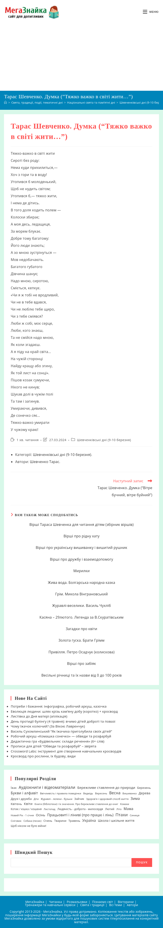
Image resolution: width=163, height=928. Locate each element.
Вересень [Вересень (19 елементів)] (101, 793)
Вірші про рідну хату (81, 536)
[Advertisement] (81, 57)
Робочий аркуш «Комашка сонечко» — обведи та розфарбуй (61, 736)
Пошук (141, 862)
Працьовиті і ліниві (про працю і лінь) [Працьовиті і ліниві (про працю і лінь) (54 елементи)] (80, 814)
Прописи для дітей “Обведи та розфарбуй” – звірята (53, 746)
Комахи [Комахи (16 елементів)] (124, 804)
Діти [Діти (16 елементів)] (36, 799)
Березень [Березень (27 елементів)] (144, 788)
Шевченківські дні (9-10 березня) (104, 440)
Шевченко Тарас (44, 461)
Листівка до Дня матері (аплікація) (39, 716)
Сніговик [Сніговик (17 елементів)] (16, 820)
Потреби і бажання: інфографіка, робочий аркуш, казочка (58, 706)
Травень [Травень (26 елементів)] (74, 821)
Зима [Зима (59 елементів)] (135, 798)
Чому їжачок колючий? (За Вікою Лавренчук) (48, 726)
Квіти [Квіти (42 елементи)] (28, 803)
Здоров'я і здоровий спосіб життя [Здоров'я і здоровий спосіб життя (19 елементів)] (107, 799)
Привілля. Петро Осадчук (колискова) (82, 652)
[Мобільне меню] (151, 12)
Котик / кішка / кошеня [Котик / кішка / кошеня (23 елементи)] (26, 809)
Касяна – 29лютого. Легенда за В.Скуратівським (81, 617)
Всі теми (115, 905)
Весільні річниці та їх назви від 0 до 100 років (81, 675)
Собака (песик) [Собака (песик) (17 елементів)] (32, 820)
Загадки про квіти (81, 628)
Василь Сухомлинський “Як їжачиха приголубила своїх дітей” (61, 731)
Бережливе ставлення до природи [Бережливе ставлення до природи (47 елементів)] (106, 787)
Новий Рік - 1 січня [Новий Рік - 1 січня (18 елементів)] (22, 815)
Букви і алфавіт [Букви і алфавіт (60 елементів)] (24, 792)
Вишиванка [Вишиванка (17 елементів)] (129, 793)
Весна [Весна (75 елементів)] (114, 792)
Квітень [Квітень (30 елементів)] (16, 804)
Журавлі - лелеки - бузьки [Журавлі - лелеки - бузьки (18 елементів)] (57, 799)
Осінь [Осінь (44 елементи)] (40, 815)
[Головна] (5, 102)
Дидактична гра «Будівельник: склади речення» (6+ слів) (57, 741)
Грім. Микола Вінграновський (81, 594)
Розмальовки (77, 902)
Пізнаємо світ (102, 902)
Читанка (55, 902)
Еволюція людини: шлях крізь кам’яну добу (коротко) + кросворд (64, 711)
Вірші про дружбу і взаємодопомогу (81, 559)
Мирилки (81, 570)
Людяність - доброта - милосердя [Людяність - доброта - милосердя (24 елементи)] (80, 809)
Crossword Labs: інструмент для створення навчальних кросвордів (66, 751)
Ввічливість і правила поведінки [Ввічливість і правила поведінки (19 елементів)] (60, 793)
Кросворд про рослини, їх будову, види (43, 756)
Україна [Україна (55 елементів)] (89, 820)
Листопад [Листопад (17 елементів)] (49, 809)
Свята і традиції (92, 905)
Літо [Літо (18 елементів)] (119, 809)
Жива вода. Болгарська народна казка (81, 582)
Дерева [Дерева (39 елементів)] (144, 793)
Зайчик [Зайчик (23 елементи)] (79, 799)
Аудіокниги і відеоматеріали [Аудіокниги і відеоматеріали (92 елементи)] (47, 787)
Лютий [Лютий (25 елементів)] (109, 809)
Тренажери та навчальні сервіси (50, 905)
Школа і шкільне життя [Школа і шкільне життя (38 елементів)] (116, 820)
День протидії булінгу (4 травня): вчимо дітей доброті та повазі (63, 721)
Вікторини (126, 902)
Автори (132, 905)
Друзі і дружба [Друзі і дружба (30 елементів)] (21, 799)
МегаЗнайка (34, 902)
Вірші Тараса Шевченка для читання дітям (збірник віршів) (81, 524)
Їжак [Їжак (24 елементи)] (14, 788)
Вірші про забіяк (81, 663)
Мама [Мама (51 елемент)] (128, 808)
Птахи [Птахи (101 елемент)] (122, 814)
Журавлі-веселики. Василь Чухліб (81, 605)
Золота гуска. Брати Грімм (81, 640)
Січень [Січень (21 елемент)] (47, 820)
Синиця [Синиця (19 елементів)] (134, 815)
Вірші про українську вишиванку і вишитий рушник (81, 547)
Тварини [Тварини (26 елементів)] (60, 821)
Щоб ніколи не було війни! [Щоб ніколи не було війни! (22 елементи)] (28, 826)
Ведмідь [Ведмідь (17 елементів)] (88, 793)
